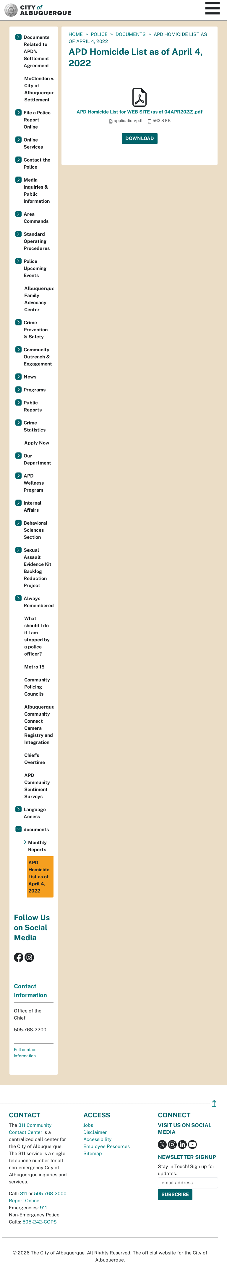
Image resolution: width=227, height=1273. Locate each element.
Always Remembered (38, 602)
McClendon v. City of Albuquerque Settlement (38, 89)
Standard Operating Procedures (37, 241)
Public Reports (33, 406)
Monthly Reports (37, 846)
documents (131, 34)
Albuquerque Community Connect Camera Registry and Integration (38, 724)
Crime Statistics (35, 426)
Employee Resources (106, 1146)
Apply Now (36, 443)
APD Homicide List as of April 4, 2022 (38, 877)
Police (99, 34)
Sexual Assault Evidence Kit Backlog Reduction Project (37, 567)
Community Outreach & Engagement (38, 357)
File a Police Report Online (37, 120)
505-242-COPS (39, 1222)
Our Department (37, 459)
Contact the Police (37, 163)
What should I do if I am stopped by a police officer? (37, 636)
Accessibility (97, 1139)
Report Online (24, 1200)
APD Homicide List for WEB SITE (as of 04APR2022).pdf (139, 112)
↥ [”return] (214, 1103)
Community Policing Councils (37, 687)
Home (76, 34)
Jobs (88, 1125)
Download (139, 138)
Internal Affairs (32, 506)
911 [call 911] (43, 1208)
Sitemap (92, 1153)
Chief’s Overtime (34, 758)
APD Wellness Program (34, 483)
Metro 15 (34, 667)
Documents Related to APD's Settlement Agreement (36, 51)
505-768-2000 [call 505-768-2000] (50, 1193)
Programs (35, 390)
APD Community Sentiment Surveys (37, 786)
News (30, 377)
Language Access (35, 813)
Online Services (33, 143)
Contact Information (30, 991)
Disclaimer (95, 1132)
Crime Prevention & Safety (36, 330)
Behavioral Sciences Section (35, 530)
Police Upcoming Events (35, 268)
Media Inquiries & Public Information (37, 190)
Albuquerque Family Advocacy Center (38, 299)
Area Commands (36, 217)
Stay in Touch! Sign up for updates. (186, 1170)
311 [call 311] (23, 1193)
